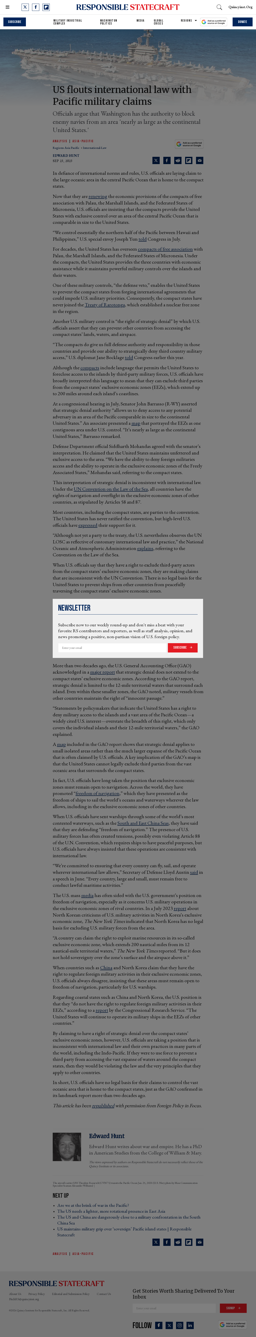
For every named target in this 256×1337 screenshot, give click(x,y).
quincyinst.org (241, 7)
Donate (242, 22)
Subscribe (180, 647)
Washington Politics (108, 22)
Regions (186, 20)
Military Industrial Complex (67, 22)
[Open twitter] (25, 7)
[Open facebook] (35, 7)
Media (141, 20)
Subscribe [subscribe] (14, 22)
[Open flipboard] (46, 7)
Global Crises (158, 22)
